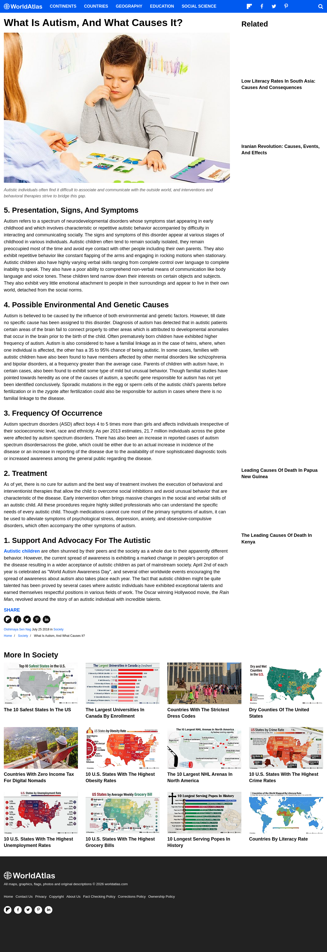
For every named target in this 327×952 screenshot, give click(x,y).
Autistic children (22, 551)
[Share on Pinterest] (37, 619)
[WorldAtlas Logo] (25, 6)
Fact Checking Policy (99, 896)
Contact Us (24, 896)
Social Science (199, 6)
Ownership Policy (161, 896)
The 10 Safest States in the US (37, 709)
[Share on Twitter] (27, 619)
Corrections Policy (132, 896)
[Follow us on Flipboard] (7, 910)
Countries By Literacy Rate (278, 839)
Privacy (40, 896)
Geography (129, 6)
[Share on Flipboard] (7, 619)
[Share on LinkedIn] (46, 619)
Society (58, 629)
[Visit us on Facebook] (18, 910)
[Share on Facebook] (17, 619)
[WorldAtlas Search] (320, 6)
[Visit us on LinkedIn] (48, 910)
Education (162, 6)
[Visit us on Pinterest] (38, 910)
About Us (73, 896)
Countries (96, 6)
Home (8, 896)
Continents (63, 6)
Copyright (56, 896)
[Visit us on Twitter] (28, 910)
